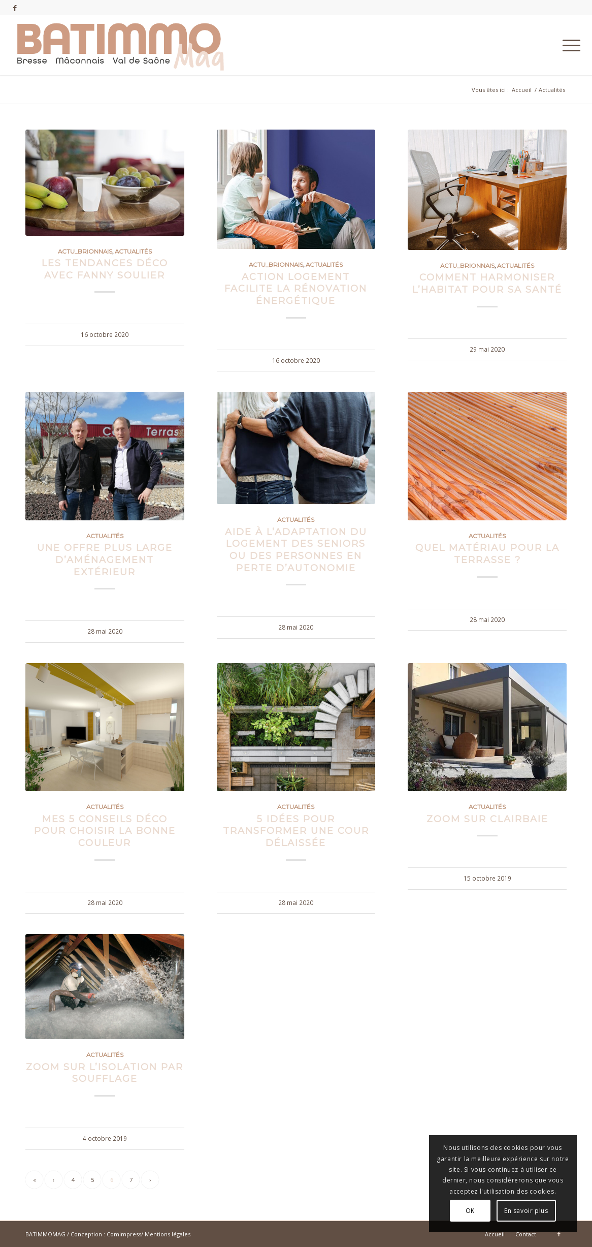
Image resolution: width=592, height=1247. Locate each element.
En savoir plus (526, 1210)
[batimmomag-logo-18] (120, 45)
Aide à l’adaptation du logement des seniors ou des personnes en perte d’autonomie (296, 550)
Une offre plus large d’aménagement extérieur (105, 559)
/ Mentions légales (165, 1234)
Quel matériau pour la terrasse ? (487, 554)
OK (470, 1210)
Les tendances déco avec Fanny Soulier (105, 269)
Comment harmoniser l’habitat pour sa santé (487, 283)
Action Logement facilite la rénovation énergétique (295, 288)
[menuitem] (568, 45)
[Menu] (568, 45)
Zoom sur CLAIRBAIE (487, 819)
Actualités (133, 251)
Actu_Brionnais (85, 251)
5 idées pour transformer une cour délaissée (296, 831)
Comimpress (124, 1234)
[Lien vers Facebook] (14, 7)
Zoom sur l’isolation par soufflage (104, 1073)
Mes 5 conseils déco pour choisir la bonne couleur (105, 831)
